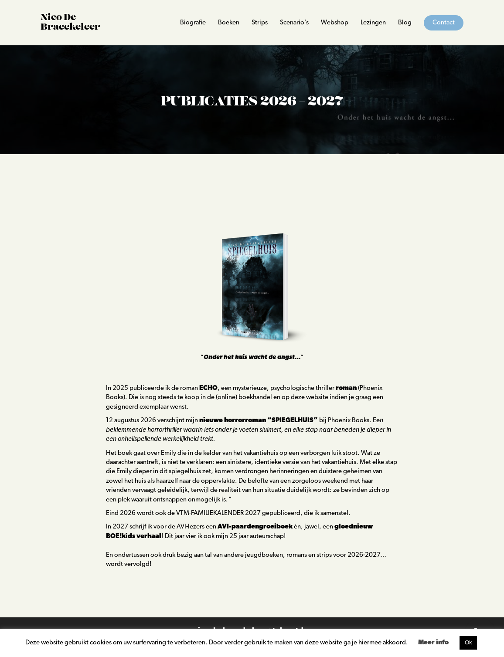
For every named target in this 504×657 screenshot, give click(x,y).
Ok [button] (468, 643)
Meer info (433, 643)
